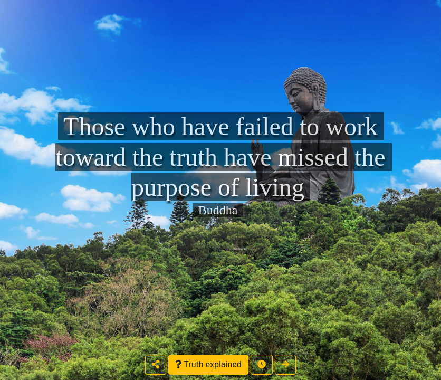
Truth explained (208, 364)
